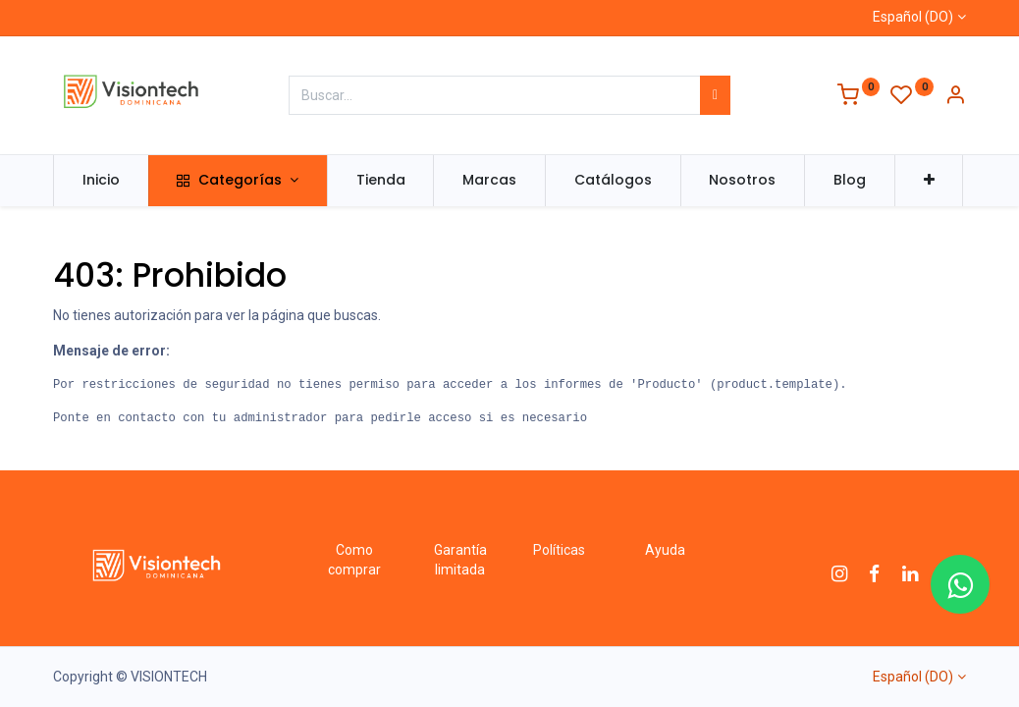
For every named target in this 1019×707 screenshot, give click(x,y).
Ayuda (665, 550)
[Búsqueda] (715, 95)
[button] (929, 180)
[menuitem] (101, 180)
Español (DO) (913, 17)
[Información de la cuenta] (955, 97)
